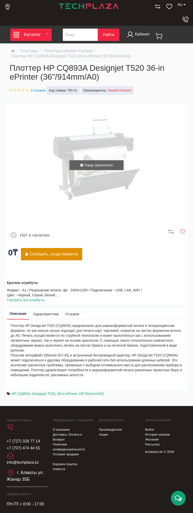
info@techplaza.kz (23, 462)
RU (182, 5)
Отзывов (73, 314)
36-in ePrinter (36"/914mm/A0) (80, 394)
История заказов (157, 434)
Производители (110, 429)
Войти (149, 429)
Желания (152, 439)
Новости (59, 469)
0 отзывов (38, 90)
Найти (108, 35)
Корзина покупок (65, 464)
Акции (103, 434)
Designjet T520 (43, 394)
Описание (18, 314)
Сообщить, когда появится (51, 254)
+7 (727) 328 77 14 (23, 441)
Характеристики (46, 314)
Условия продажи (66, 454)
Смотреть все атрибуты (26, 300)
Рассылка (152, 444)
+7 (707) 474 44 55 (23, 448)
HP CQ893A (20, 394)
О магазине (61, 429)
